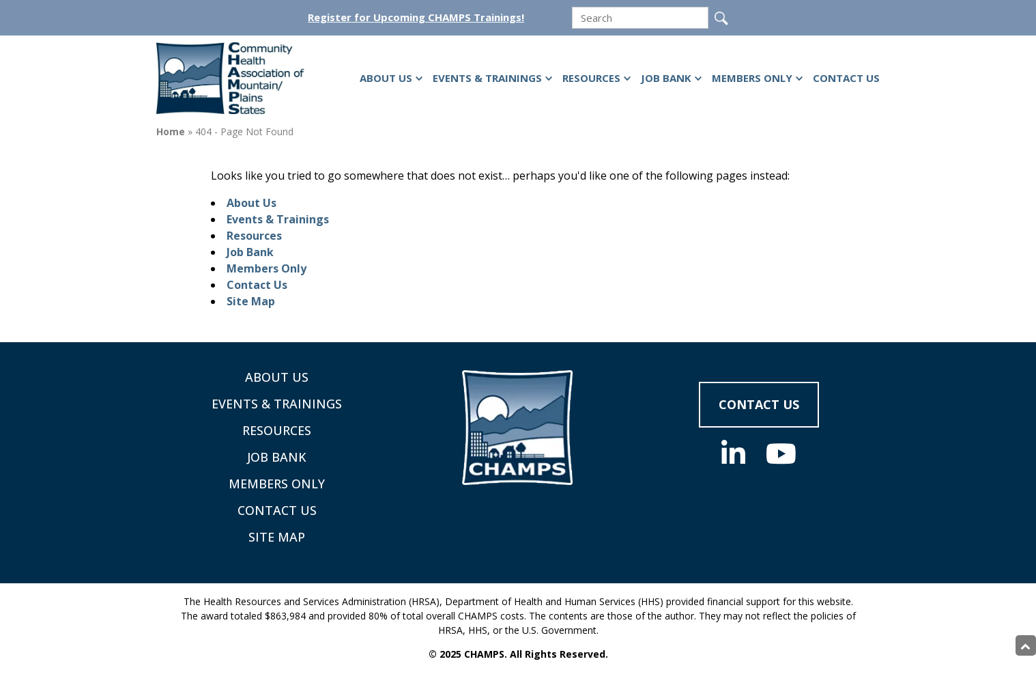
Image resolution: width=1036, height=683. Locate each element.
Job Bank (666, 78)
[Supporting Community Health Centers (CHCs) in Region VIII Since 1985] (234, 78)
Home (170, 131)
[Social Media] (733, 453)
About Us (386, 78)
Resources (591, 78)
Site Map (251, 301)
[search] (640, 18)
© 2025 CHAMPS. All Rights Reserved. (518, 653)
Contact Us (846, 78)
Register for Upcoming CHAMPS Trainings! (416, 17)
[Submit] (721, 18)
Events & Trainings (487, 78)
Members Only (752, 78)
